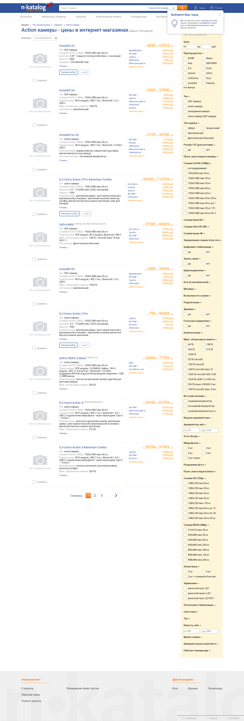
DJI (189, 68)
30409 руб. (168, 53)
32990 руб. (168, 458)
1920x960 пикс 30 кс (198, 173)
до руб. (160, 45)
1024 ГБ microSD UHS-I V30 (202, 374)
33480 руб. (168, 98)
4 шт (190, 453)
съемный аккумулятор (200, 401)
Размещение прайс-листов (82, 688)
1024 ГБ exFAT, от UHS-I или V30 (204, 379)
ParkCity (210, 83)
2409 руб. (169, 277)
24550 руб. (168, 274)
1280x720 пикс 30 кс (198, 488)
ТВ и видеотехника (41, 25)
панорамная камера (199, 111)
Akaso (209, 58)
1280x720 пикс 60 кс (198, 498)
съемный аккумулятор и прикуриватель (209, 411)
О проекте (27, 688)
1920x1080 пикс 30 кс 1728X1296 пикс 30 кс (211, 208)
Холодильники (139, 16)
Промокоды (215, 688)
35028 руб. (168, 63)
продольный (213, 128)
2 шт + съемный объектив (202, 576)
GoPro (209, 73)
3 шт (208, 448)
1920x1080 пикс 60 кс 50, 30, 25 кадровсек (210, 213)
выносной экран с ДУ (199, 593)
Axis (190, 63)
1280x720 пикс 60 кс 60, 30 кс (203, 513)
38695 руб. (168, 232)
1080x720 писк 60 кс (198, 483)
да (189, 149)
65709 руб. (168, 407)
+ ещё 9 (84, 72)
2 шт (190, 448)
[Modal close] (218, 14)
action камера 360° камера (202, 116)
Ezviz (209, 68)
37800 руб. (168, 190)
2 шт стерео (194, 458)
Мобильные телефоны (54, 16)
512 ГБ (209, 349)
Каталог (27, 16)
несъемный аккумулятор (201, 406)
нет (208, 149)
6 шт (208, 453)
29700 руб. (168, 318)
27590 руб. (168, 229)
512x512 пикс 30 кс (198, 530)
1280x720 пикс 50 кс (198, 493)
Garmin (191, 73)
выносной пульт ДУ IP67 (201, 598)
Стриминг (58, 25)
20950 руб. (168, 410)
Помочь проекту (31, 701)
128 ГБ (209, 344)
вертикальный (195, 133)
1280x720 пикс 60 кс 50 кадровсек (206, 518)
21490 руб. (168, 414)
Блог (175, 688)
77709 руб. (168, 366)
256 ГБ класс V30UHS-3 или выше (205, 384)
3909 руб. (169, 95)
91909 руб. (168, 455)
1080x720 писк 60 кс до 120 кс (204, 508)
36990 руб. (168, 197)
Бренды (193, 688)
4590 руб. (169, 60)
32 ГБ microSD (195, 359)
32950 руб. (168, 152)
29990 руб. (168, 328)
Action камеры (73, 25)
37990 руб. (168, 108)
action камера (195, 106)
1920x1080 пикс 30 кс (199, 178)
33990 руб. (168, 283)
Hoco (208, 78)
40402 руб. (168, 363)
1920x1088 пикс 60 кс (199, 193)
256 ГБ (191, 349)
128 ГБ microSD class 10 (200, 369)
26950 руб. (168, 149)
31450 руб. (168, 101)
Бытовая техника (166, 16)
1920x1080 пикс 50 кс (199, 183)
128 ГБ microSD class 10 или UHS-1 (206, 389)
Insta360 (192, 83)
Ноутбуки (81, 16)
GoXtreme (193, 78)
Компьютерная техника (108, 16)
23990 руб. (168, 143)
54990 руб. (168, 187)
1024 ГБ (192, 354)
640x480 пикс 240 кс (198, 545)
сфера (191, 128)
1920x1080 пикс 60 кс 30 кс (202, 198)
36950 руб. (168, 50)
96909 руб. (168, 321)
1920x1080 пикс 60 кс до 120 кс (204, 203)
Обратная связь (30, 694)
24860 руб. (168, 280)
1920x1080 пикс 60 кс (199, 188)
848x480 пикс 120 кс (198, 555)
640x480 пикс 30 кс (198, 535)
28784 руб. (168, 452)
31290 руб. (168, 239)
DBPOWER (211, 63)
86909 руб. (168, 235)
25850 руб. (168, 146)
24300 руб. (168, 369)
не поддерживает (197, 168)
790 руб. (169, 325)
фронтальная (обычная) (201, 138)
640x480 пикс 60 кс (198, 540)
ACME (191, 58)
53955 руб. (168, 57)
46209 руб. (168, 184)
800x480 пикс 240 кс (198, 550)
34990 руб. (168, 104)
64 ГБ (191, 344)
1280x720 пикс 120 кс (199, 503)
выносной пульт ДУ (198, 588)
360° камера (194, 101)
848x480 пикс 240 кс (198, 560)
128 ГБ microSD (196, 364)
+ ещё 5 (86, 214)
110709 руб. (167, 194)
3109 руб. (169, 139)
